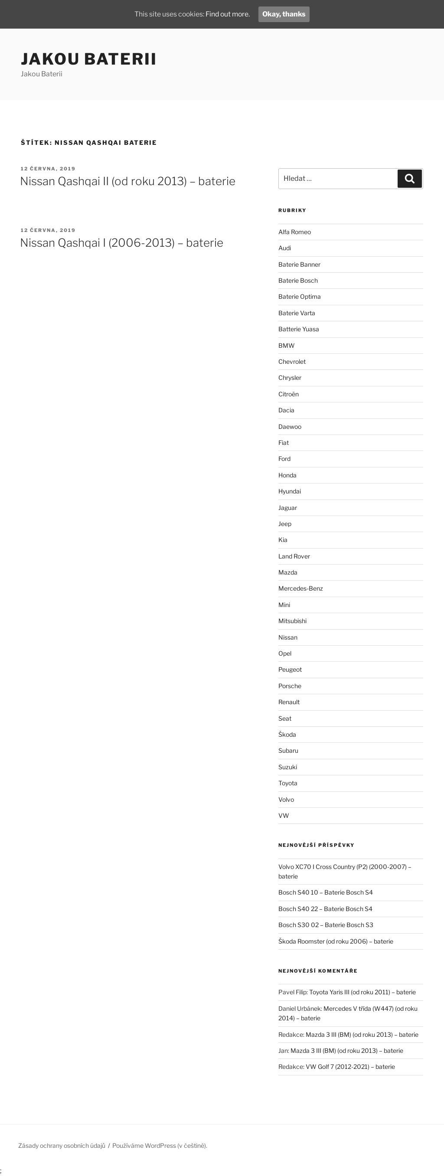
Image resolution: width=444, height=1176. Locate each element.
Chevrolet (292, 361)
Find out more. (228, 14)
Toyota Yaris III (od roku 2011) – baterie (362, 992)
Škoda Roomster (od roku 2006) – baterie (335, 941)
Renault (289, 702)
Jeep (284, 523)
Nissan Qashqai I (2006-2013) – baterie (121, 242)
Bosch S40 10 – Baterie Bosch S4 (325, 892)
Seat (284, 718)
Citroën (288, 394)
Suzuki (287, 767)
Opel (284, 653)
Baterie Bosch (298, 280)
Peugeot (290, 669)
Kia (282, 539)
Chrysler (289, 377)
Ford (284, 458)
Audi (284, 248)
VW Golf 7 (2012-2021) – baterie (350, 1066)
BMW (286, 345)
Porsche (289, 685)
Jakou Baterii (89, 59)
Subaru (288, 750)
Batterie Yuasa (298, 329)
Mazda (287, 572)
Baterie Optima (299, 296)
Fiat (283, 442)
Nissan (287, 637)
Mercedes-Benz (300, 588)
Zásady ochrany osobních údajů (61, 1145)
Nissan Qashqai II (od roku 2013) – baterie (127, 181)
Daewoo (289, 426)
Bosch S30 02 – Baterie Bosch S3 (325, 924)
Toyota (287, 783)
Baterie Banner (299, 264)
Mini (284, 604)
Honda (287, 475)
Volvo (286, 799)
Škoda (287, 734)
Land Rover (294, 556)
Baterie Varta (296, 313)
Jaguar (287, 507)
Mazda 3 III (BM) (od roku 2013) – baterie (362, 1034)
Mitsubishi (292, 620)
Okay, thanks (285, 14)
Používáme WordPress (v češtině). (159, 1145)
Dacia (286, 410)
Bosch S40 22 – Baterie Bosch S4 (325, 908)
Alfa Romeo (294, 231)
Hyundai (289, 491)
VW (283, 815)
